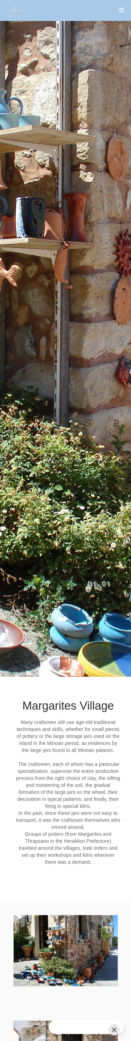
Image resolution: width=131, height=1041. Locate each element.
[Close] (114, 1029)
